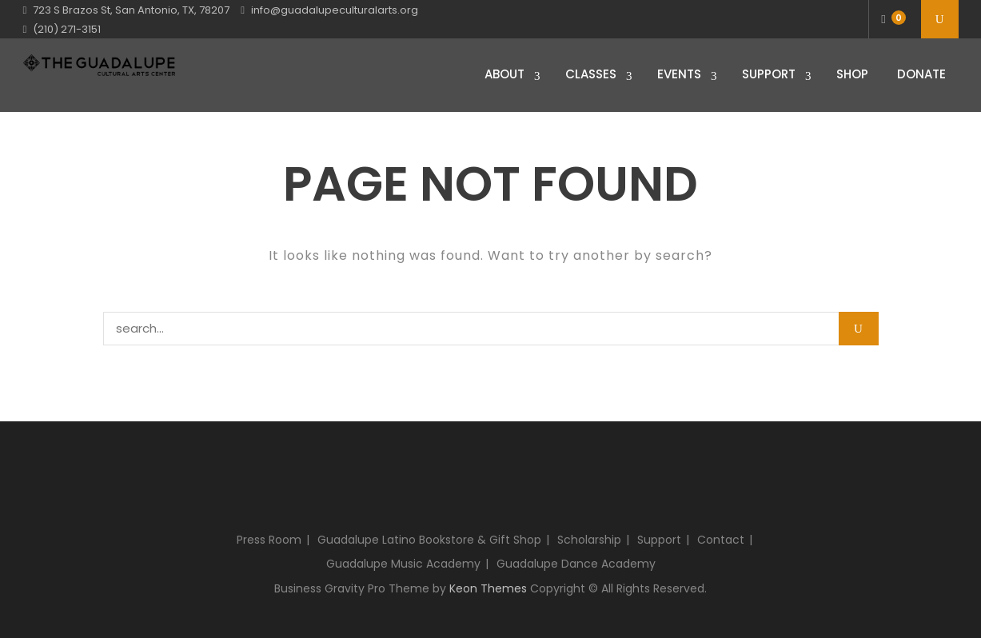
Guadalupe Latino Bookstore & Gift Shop (429, 540)
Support (769, 74)
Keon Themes (488, 588)
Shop (852, 74)
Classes (590, 74)
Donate (921, 74)
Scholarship (589, 540)
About (504, 74)
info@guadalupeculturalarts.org (334, 10)
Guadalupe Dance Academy (576, 564)
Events (679, 74)
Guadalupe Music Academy (403, 564)
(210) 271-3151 (67, 29)
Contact (720, 540)
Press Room (269, 540)
